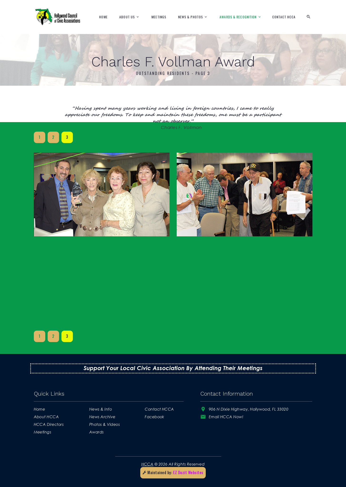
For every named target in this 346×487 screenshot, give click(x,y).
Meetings (158, 17)
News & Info (100, 409)
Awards (96, 432)
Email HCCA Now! (226, 416)
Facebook (154, 416)
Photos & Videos (104, 424)
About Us (127, 17)
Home (103, 17)
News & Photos (190, 17)
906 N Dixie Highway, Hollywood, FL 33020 (248, 409)
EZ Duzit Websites (188, 472)
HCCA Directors (49, 424)
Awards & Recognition (238, 17)
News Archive (102, 416)
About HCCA (46, 416)
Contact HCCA (284, 17)
